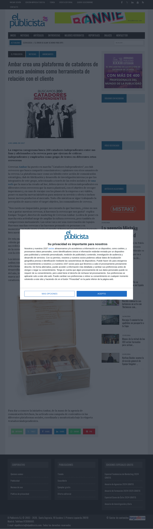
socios (51, 249)
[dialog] (76, 264)
